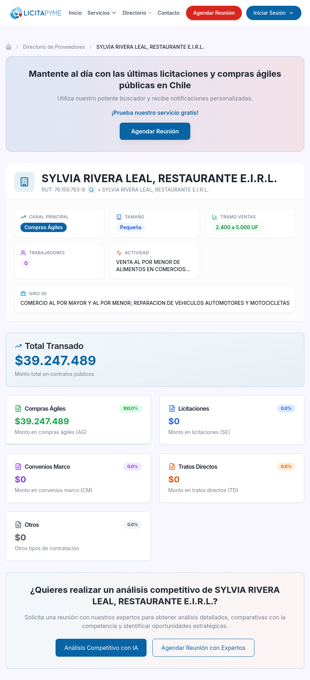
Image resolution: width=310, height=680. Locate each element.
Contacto (169, 13)
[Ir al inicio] (8, 47)
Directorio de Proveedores (54, 47)
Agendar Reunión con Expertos (203, 647)
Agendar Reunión (214, 13)
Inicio (75, 13)
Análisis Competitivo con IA (101, 647)
